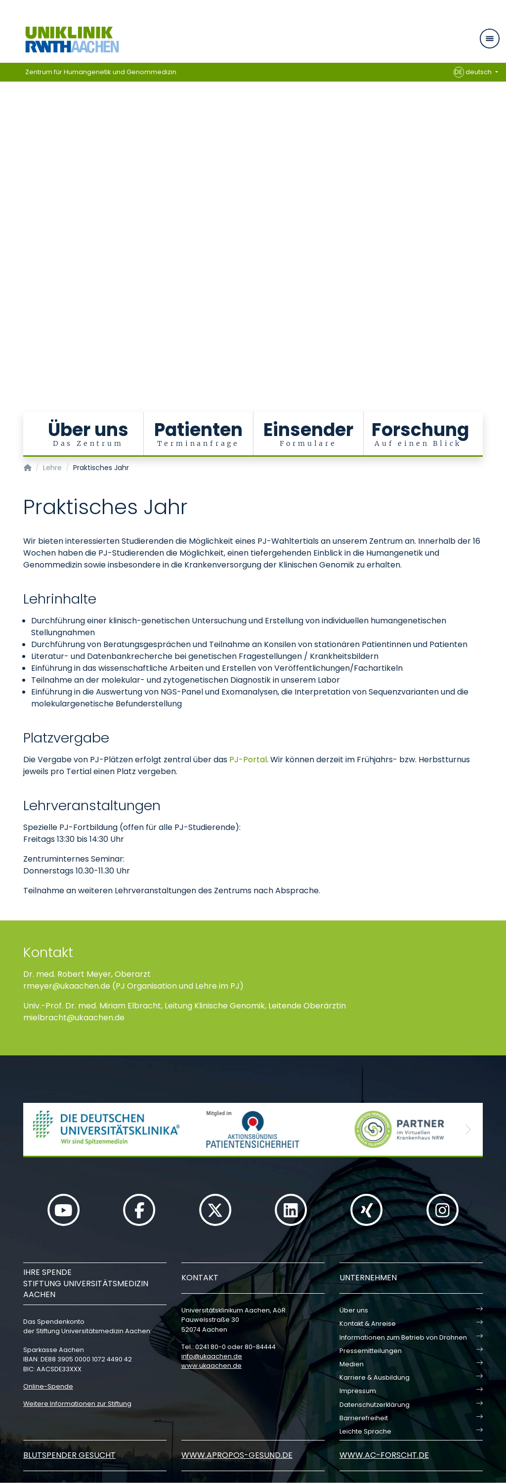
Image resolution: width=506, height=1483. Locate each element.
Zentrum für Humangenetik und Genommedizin (100, 72)
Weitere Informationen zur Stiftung (77, 1403)
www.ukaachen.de (211, 1365)
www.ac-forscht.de (384, 1455)
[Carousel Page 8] (6, 236)
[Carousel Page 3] (6, 199)
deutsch (474, 72)
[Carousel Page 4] (6, 206)
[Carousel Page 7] (6, 228)
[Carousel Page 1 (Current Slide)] (6, 184)
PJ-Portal (248, 759)
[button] (38, 1129)
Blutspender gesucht (69, 1455)
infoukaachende (211, 1356)
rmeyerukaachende (66, 986)
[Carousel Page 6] (6, 221)
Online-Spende (48, 1386)
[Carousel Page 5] (6, 214)
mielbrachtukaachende (74, 1017)
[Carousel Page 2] (6, 191)
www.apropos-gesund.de (237, 1455)
